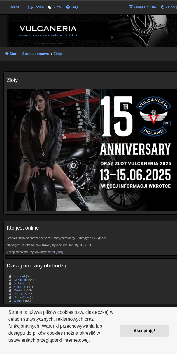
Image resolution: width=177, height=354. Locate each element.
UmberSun (21, 297)
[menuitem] (54, 7)
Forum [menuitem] (36, 7)
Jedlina (19, 283)
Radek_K (20, 293)
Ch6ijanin (20, 279)
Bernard (19, 276)
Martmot (19, 290)
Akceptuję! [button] (144, 330)
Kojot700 (20, 286)
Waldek (19, 300)
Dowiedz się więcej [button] (29, 348)
